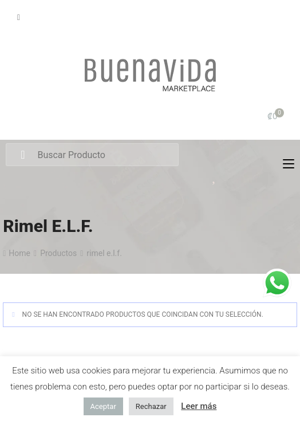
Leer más (198, 406)
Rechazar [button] (151, 406)
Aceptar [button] (103, 406)
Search (23, 155)
